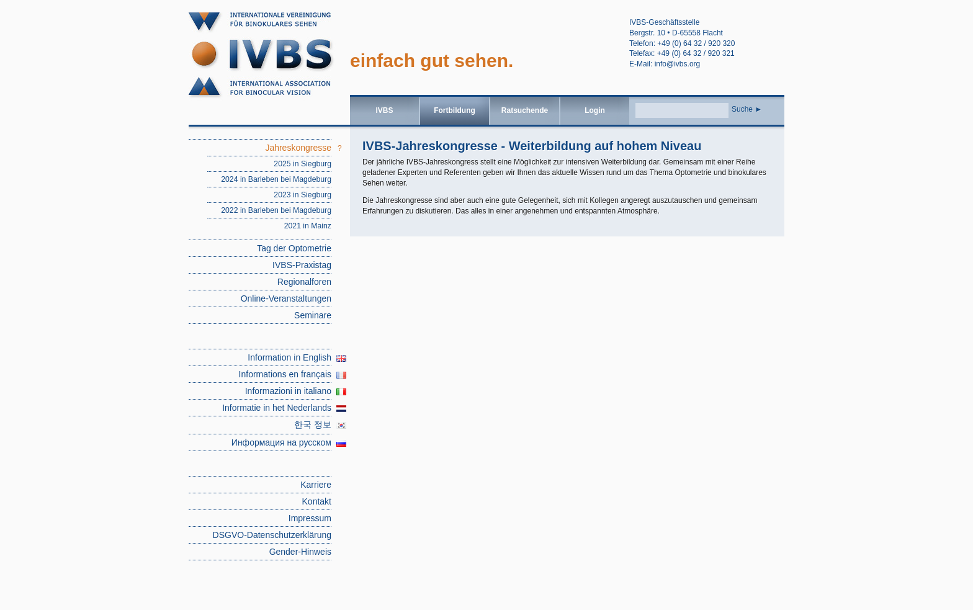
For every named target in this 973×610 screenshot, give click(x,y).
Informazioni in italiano (288, 391)
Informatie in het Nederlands (276, 408)
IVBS (384, 110)
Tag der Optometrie (294, 248)
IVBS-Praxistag (301, 265)
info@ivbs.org (678, 64)
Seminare (312, 315)
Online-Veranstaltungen (286, 298)
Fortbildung (454, 110)
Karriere (315, 485)
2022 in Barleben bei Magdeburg (276, 210)
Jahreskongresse (298, 148)
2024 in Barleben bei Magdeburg (276, 179)
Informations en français (285, 374)
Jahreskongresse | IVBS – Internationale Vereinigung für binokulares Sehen (269, 59)
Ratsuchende (524, 110)
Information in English (289, 357)
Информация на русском (281, 442)
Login (595, 110)
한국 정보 (312, 424)
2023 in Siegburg (302, 195)
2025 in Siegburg (302, 163)
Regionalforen (304, 282)
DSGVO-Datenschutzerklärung (272, 535)
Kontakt (316, 501)
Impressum (310, 518)
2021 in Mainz (307, 226)
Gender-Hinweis (300, 552)
